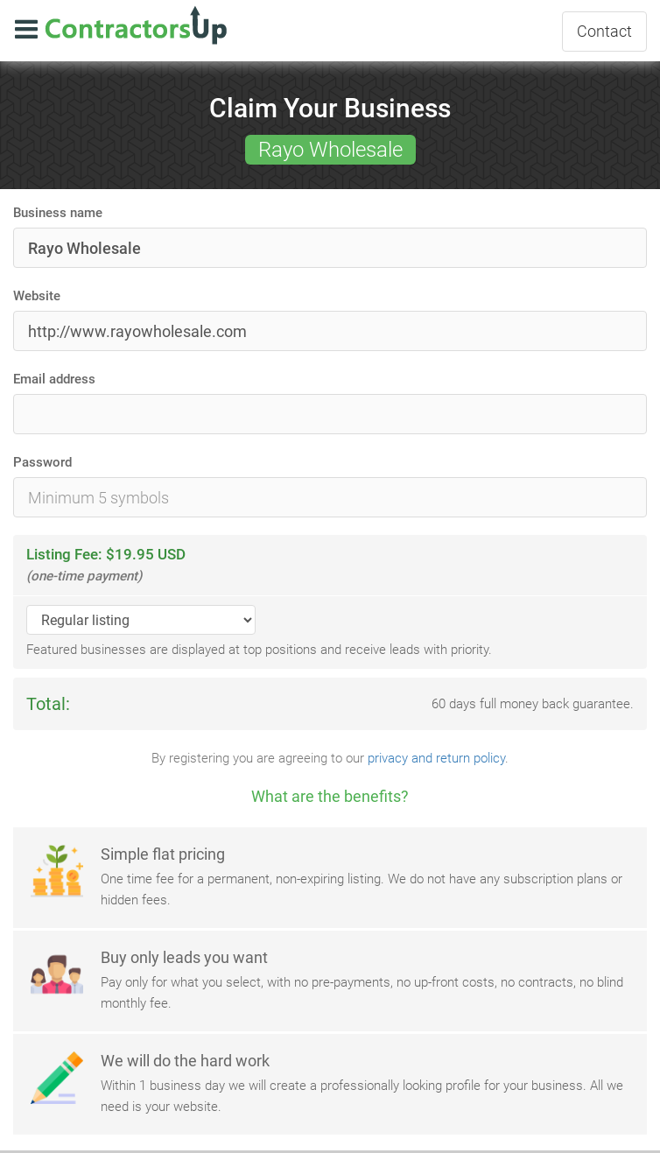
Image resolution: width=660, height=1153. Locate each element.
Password (42, 462)
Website (36, 296)
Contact (604, 31)
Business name (57, 213)
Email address (54, 379)
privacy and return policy (436, 758)
